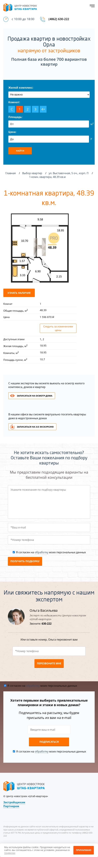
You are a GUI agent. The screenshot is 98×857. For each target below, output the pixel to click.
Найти (20, 150)
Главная (10, 173)
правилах (9, 852)
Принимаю (83, 850)
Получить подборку (25, 561)
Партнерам (11, 806)
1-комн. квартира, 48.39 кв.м (47, 177)
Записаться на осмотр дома (34, 395)
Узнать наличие (19, 293)
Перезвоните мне (49, 663)
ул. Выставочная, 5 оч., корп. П (69, 173)
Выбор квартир (32, 173)
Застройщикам (14, 802)
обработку (41, 552)
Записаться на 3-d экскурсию (35, 426)
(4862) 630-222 (58, 19)
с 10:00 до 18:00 (23, 19)
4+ (43, 109)
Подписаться (49, 741)
